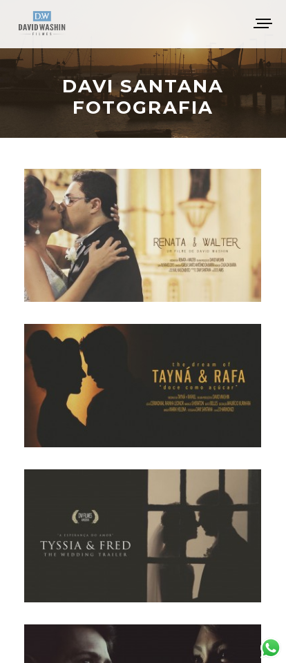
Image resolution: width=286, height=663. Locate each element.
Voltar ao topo (143, 635)
